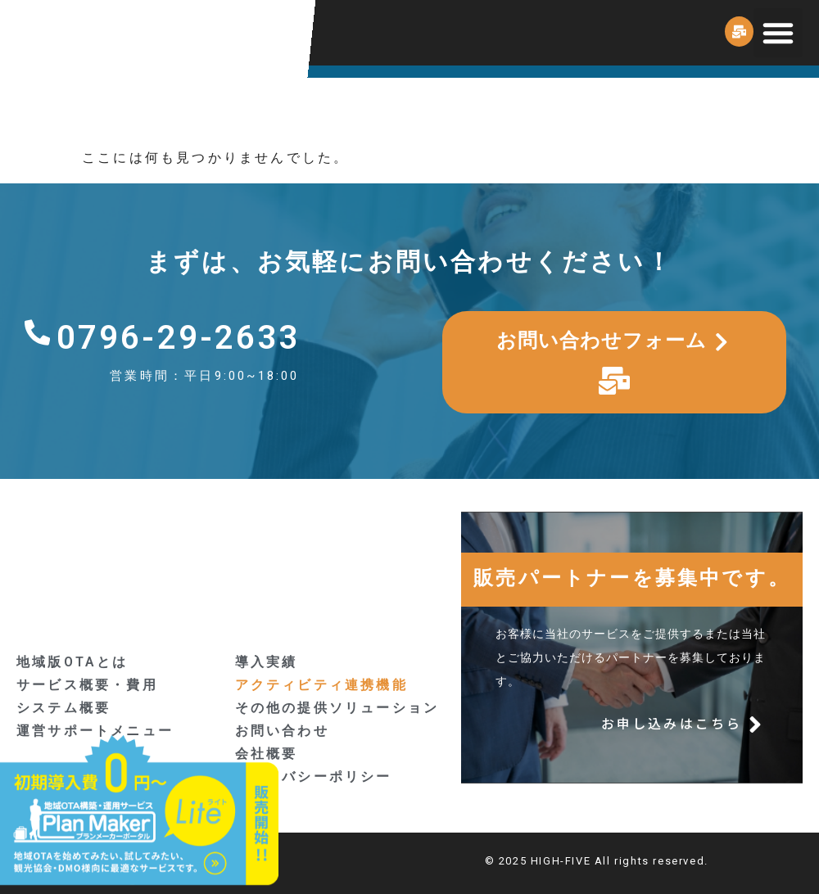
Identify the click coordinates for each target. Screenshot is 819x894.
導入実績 (266, 662)
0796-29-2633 (179, 337)
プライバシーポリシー (313, 776)
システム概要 (63, 708)
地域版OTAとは (72, 662)
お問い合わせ (282, 730)
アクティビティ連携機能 (321, 685)
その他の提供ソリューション (337, 708)
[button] (778, 32)
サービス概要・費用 (87, 685)
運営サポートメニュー (95, 730)
